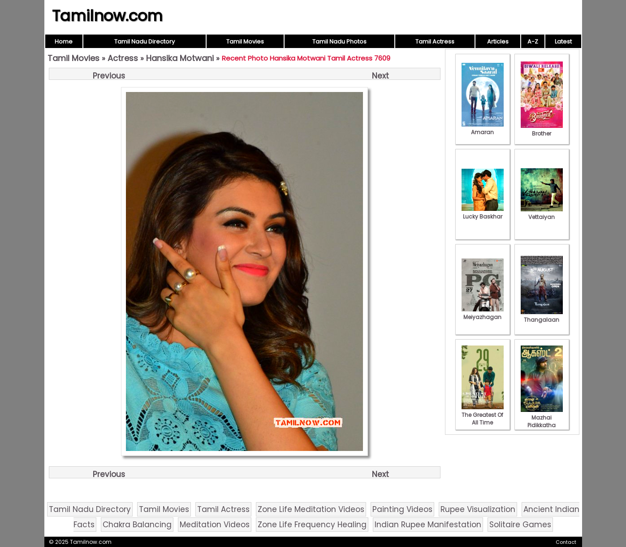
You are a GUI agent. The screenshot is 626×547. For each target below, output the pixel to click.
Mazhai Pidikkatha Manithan (542, 421)
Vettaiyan (542, 213)
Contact (566, 542)
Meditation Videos (215, 524)
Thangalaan (542, 316)
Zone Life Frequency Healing (312, 524)
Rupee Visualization (477, 509)
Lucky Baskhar (483, 212)
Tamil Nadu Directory (144, 41)
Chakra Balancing (137, 524)
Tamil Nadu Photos (339, 41)
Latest (563, 41)
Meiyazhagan (483, 313)
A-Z (532, 41)
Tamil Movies (245, 41)
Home (64, 41)
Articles (498, 41)
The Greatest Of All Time (483, 414)
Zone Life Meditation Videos (311, 509)
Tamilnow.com (107, 15)
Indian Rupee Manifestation (428, 524)
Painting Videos (402, 509)
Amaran (483, 128)
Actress (123, 58)
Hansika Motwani (180, 58)
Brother (542, 129)
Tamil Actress (434, 41)
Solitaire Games (520, 524)
